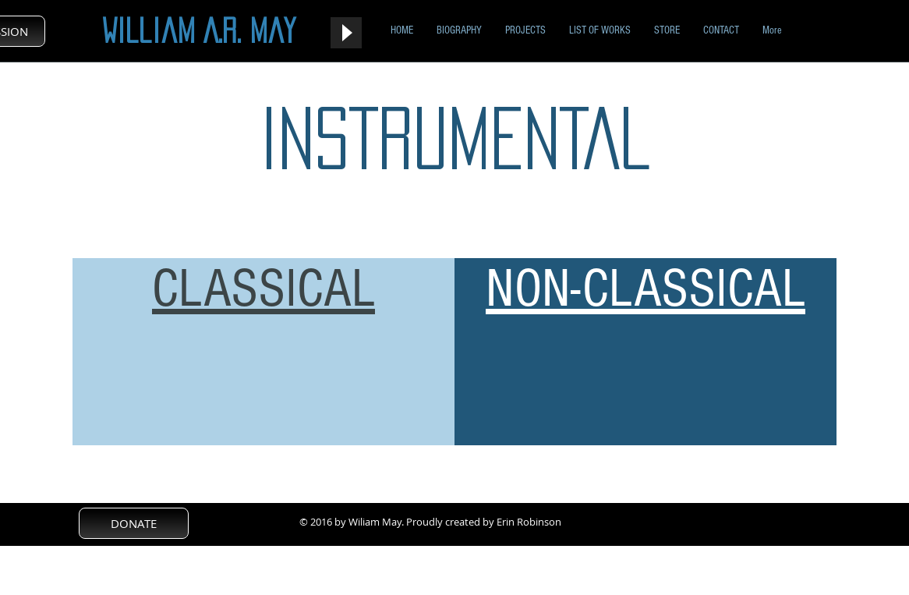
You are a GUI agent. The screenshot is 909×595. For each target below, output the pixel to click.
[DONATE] (134, 523)
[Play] (346, 32)
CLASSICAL (263, 289)
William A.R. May (199, 30)
